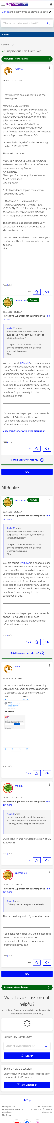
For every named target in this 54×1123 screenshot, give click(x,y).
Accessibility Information (41, 1109)
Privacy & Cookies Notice (12, 1109)
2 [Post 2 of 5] (7, 442)
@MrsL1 (10, 814)
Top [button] (28, 1100)
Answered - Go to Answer (27, 58)
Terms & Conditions (43, 1106)
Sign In (50, 5)
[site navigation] (3, 4)
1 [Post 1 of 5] (7, 285)
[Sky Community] (17, 4)
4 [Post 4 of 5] (7, 853)
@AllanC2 (11, 328)
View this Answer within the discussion (24, 430)
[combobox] (24, 23)
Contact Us (47, 1112)
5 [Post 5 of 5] (7, 956)
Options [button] (5, 44)
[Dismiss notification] (50, 12)
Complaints (7, 1112)
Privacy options (8, 1106)
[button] (49, 67)
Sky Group (6, 1115)
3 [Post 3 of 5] (7, 766)
